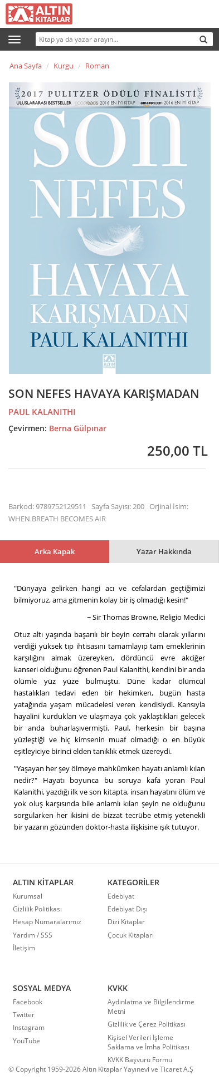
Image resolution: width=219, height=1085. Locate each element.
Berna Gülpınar (77, 428)
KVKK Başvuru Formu (140, 1059)
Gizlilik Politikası (37, 909)
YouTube (26, 1040)
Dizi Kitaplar (126, 921)
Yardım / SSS (32, 935)
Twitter (24, 1014)
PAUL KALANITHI (42, 411)
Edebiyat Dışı (128, 909)
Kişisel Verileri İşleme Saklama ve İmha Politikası (148, 1042)
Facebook (27, 1002)
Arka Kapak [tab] (55, 551)
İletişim (24, 948)
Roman (97, 66)
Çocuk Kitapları (131, 935)
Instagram (29, 1027)
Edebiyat (121, 896)
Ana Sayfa (25, 66)
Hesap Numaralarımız (47, 921)
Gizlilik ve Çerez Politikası (147, 1024)
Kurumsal (27, 896)
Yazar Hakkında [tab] (164, 551)
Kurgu (63, 66)
